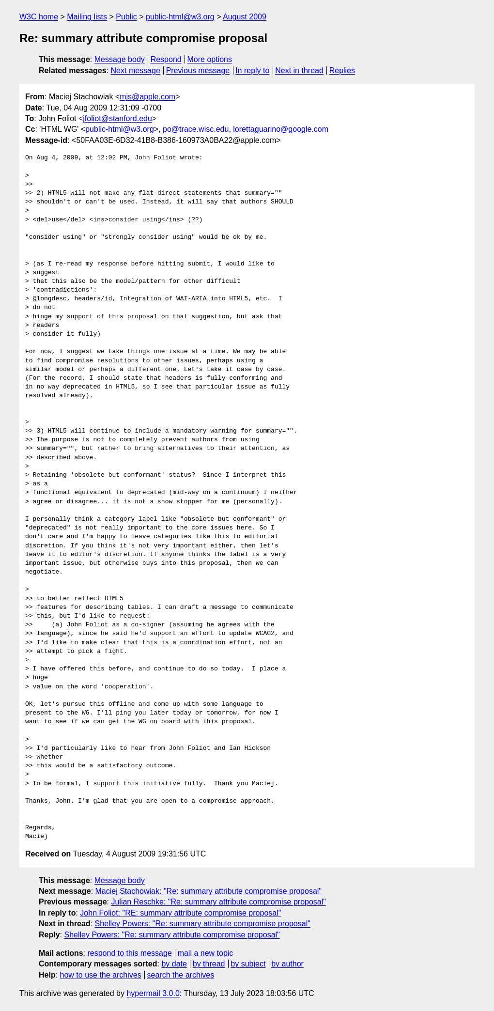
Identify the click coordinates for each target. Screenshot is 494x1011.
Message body (119, 59)
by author (287, 964)
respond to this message (129, 953)
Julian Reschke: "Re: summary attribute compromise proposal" (218, 902)
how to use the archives (100, 975)
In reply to (252, 70)
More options (209, 59)
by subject (248, 964)
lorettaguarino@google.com (280, 129)
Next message (135, 70)
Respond (166, 59)
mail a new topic (205, 953)
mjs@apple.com (147, 97)
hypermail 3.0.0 (152, 993)
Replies (342, 70)
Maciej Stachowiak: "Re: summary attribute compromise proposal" (208, 891)
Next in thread (299, 70)
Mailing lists (87, 17)
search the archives (181, 975)
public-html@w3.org (180, 17)
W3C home (38, 17)
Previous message (198, 70)
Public (126, 17)
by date (173, 964)
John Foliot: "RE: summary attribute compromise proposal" (180, 913)
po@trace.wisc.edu (196, 129)
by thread (209, 964)
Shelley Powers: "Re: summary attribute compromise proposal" (202, 923)
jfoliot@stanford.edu (117, 118)
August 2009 (244, 17)
